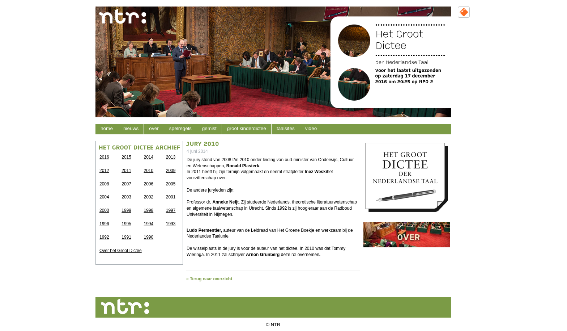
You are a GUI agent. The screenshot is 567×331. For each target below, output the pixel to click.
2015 (126, 157)
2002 (149, 197)
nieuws (130, 128)
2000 (104, 210)
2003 (126, 197)
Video (311, 128)
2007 (126, 184)
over (153, 128)
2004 (104, 197)
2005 (171, 184)
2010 (149, 170)
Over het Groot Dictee (120, 250)
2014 (149, 157)
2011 (126, 170)
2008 (104, 184)
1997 (171, 210)
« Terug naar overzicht (209, 278)
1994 (149, 223)
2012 (104, 170)
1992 (104, 237)
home (107, 128)
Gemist (209, 128)
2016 (104, 157)
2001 (171, 197)
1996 (104, 223)
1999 (126, 210)
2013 (171, 157)
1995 (126, 223)
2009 (171, 170)
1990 (149, 237)
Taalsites (286, 128)
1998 (149, 210)
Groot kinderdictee (246, 128)
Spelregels (180, 128)
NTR (275, 324)
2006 (149, 184)
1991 (126, 237)
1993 (171, 223)
